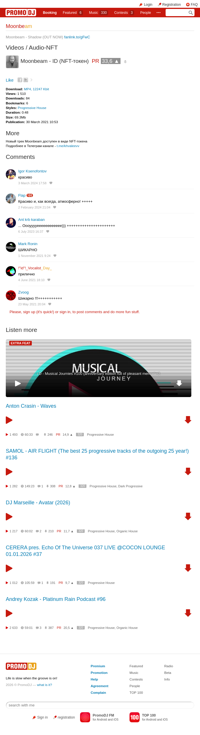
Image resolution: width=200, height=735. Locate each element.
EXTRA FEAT (20, 343)
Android (102, 719)
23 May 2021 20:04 (31, 304)
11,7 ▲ (69, 531)
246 (50, 434)
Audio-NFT (43, 47)
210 (50, 531)
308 (52, 486)
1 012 (14, 582)
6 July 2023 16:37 (30, 231)
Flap (21, 195)
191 (52, 582)
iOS (116, 719)
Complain (98, 692)
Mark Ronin (27, 244)
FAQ (194, 4)
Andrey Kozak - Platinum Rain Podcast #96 (55, 599)
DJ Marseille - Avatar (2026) (38, 502)
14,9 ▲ (68, 434)
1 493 (14, 434)
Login (148, 4)
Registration (171, 4)
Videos (15, 47)
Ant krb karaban (31, 219)
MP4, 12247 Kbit (36, 89)
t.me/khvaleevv (68, 146)
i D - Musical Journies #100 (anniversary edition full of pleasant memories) (98, 373)
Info (167, 679)
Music (98, 12)
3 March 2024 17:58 (32, 183)
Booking (50, 13)
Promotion (99, 672)
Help (94, 679)
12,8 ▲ (70, 486)
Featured (73, 12)
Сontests (124, 12)
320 (79, 434)
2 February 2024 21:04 (34, 207)
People (145, 13)
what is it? (44, 685)
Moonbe (19, 26)
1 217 (14, 531)
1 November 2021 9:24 (34, 255)
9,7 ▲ (69, 582)
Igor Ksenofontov (32, 171)
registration (66, 717)
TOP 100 (136, 692)
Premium (98, 666)
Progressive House (32, 108)
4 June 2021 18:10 (31, 280)
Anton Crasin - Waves (31, 406)
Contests (136, 679)
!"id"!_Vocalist (35, 268)
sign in (65, 312)
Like (10, 80)
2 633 (14, 627)
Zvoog (23, 292)
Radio (168, 666)
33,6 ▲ (110, 61)
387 (50, 627)
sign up (29, 312)
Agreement (99, 686)
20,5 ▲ (69, 627)
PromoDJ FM (103, 715)
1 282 (14, 486)
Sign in (42, 717)
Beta (167, 672)
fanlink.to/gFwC (77, 37)
